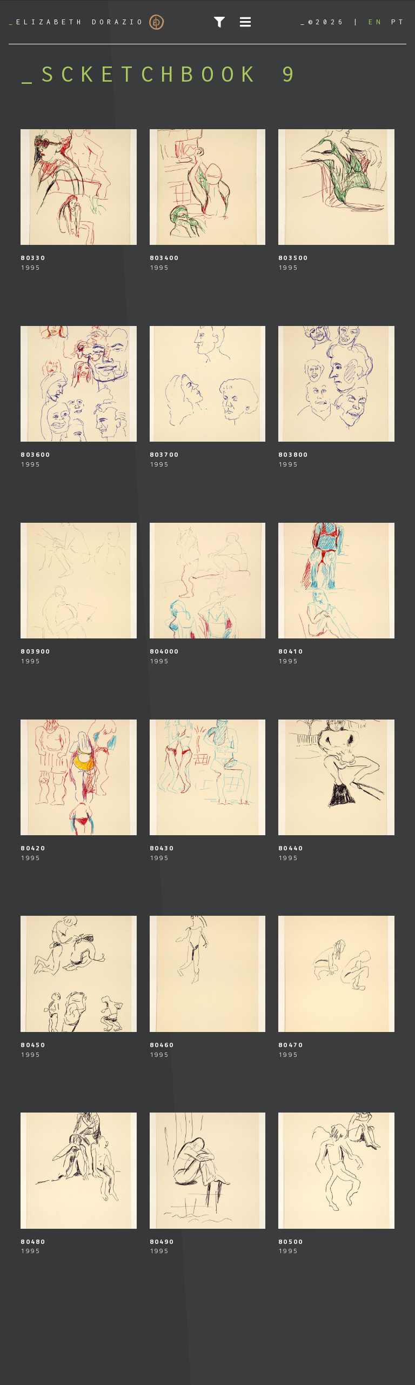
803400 (164, 257)
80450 (33, 1045)
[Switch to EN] (376, 22)
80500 (290, 1241)
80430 (162, 848)
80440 (290, 848)
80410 (290, 651)
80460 (162, 1045)
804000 (164, 651)
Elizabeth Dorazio (86, 22)
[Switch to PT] (398, 22)
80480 (33, 1241)
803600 (35, 454)
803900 (35, 651)
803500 (293, 257)
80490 (162, 1241)
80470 (290, 1045)
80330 (33, 257)
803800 (293, 454)
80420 (33, 848)
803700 (164, 454)
